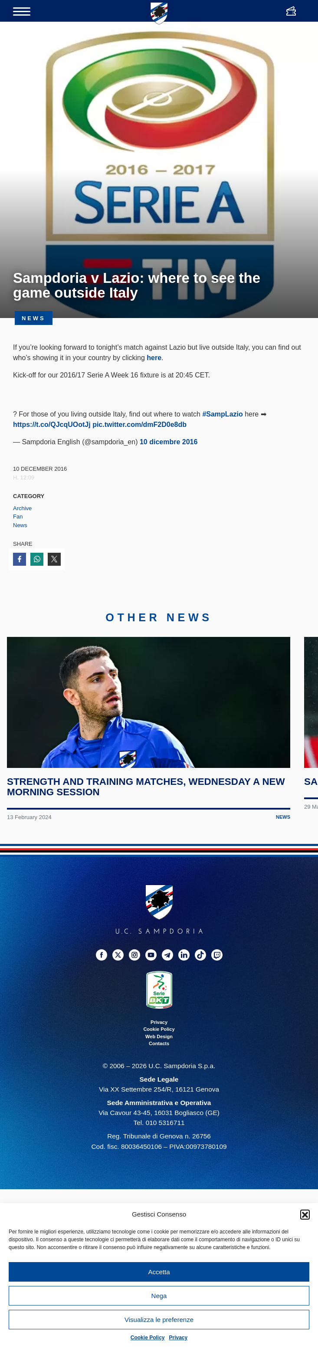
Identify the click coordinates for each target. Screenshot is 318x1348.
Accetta (159, 1272)
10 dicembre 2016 (168, 442)
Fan (18, 516)
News (20, 525)
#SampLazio (222, 414)
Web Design (159, 1051)
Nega (159, 1295)
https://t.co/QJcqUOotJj (52, 424)
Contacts (159, 1058)
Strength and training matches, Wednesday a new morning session (147, 802)
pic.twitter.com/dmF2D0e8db (139, 424)
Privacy (178, 1338)
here (154, 357)
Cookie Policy (148, 1338)
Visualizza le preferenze (159, 1319)
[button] (305, 1214)
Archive (22, 508)
